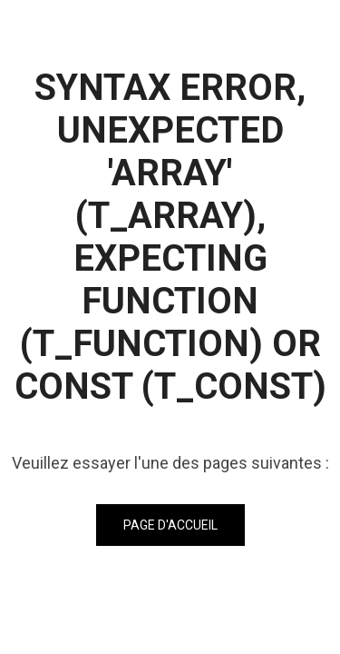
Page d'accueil (170, 525)
